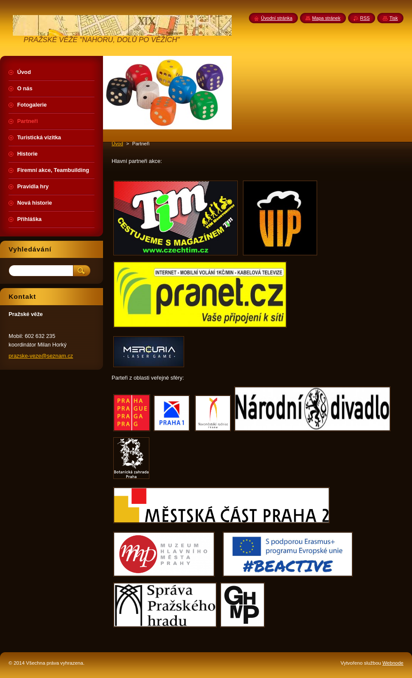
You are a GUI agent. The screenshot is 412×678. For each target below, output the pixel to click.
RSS (365, 18)
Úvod (117, 143)
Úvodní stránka (276, 18)
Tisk (393, 18)
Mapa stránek (326, 18)
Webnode (392, 663)
